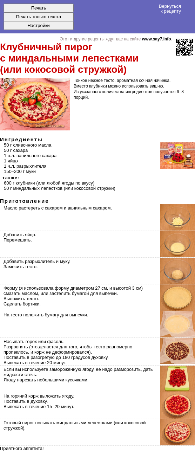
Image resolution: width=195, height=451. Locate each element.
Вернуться (170, 8)
